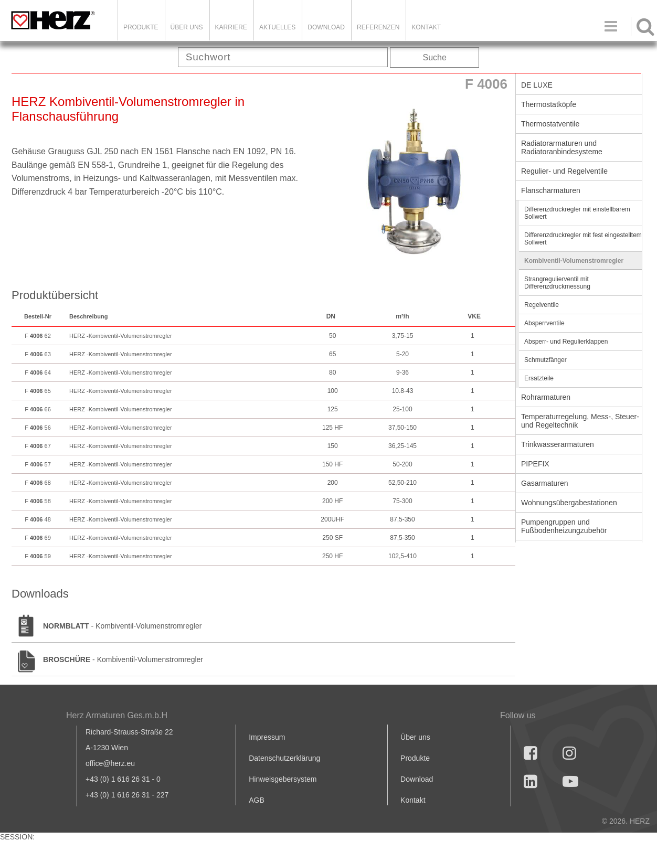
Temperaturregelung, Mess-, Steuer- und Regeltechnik (580, 420)
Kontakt (412, 800)
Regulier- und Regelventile (564, 171)
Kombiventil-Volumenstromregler (573, 260)
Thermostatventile (550, 124)
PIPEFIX (535, 464)
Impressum (267, 737)
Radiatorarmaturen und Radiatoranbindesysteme (561, 147)
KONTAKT (426, 27)
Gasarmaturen (544, 483)
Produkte (140, 27)
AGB (256, 800)
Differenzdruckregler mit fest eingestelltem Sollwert (583, 238)
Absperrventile (544, 323)
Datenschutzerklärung (284, 758)
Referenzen (378, 27)
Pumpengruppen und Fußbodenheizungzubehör (564, 526)
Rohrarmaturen (545, 397)
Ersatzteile (539, 378)
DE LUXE (537, 85)
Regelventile (541, 304)
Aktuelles (277, 27)
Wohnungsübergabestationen (569, 502)
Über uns (415, 737)
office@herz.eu (110, 763)
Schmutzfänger (545, 360)
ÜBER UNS (187, 27)
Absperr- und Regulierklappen (566, 341)
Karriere (231, 27)
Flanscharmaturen (550, 190)
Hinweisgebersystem (282, 779)
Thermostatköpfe (548, 104)
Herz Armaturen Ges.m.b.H (116, 715)
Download (416, 779)
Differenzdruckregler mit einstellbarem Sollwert (577, 213)
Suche (435, 57)
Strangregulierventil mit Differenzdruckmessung (557, 282)
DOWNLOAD (326, 27)
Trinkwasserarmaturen (557, 444)
